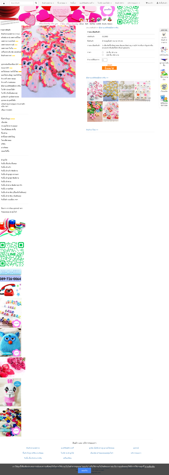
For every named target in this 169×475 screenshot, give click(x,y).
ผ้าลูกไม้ (4, 160)
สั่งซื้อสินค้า (162, 3)
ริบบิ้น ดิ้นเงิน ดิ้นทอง (9, 163)
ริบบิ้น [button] (73, 3)
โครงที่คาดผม (6, 140)
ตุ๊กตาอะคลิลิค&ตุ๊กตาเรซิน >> (97, 78)
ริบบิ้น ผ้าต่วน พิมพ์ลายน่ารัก (11, 185)
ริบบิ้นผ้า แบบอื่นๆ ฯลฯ (9, 199)
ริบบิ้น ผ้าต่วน (6, 181)
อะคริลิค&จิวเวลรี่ (67, 448)
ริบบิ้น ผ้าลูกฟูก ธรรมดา (10, 174)
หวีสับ (3, 144)
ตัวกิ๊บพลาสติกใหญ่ (8, 137)
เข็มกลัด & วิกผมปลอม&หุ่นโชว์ (101, 453)
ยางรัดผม (4, 147)
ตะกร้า (149, 3)
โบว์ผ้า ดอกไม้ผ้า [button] (105, 3)
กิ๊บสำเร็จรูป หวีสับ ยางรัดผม (33, 453)
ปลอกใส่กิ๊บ (5, 151)
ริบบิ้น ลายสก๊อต (7, 189)
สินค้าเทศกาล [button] (48, 3)
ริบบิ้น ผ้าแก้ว (6, 167)
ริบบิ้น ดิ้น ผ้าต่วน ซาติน (33, 458)
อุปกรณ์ (136, 448)
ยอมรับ (84, 470)
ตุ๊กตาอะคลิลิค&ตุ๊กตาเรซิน (108, 28)
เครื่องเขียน (67, 458)
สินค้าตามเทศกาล (33, 448)
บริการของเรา (136, 453)
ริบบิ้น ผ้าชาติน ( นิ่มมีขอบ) (11, 196)
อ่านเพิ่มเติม (150, 466)
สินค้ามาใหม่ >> (92, 130)
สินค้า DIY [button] (119, 3)
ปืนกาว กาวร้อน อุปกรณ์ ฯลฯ (11, 208)
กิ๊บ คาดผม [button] (62, 3)
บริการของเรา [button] (134, 3)
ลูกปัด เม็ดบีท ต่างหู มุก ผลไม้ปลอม (101, 448)
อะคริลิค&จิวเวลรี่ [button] (87, 3)
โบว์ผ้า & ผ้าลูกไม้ (67, 453)
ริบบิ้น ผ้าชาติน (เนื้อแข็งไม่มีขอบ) (13, 192)
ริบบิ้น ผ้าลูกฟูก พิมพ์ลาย (10, 178)
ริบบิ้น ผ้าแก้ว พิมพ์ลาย (9, 171)
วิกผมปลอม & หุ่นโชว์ (9, 212)
